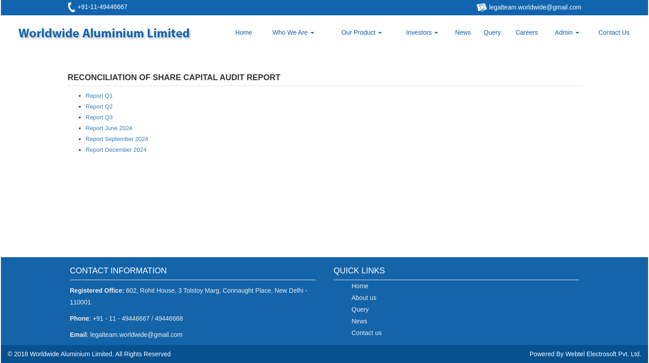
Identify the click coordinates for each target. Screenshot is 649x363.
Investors (422, 32)
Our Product (361, 32)
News (463, 32)
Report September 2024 (117, 139)
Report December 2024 (116, 149)
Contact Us (614, 32)
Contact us (367, 332)
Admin (567, 32)
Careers (527, 32)
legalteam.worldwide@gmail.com (534, 7)
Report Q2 (99, 106)
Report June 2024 (109, 128)
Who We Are (293, 32)
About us (364, 297)
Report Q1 (99, 95)
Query (492, 32)
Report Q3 (99, 117)
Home (243, 32)
